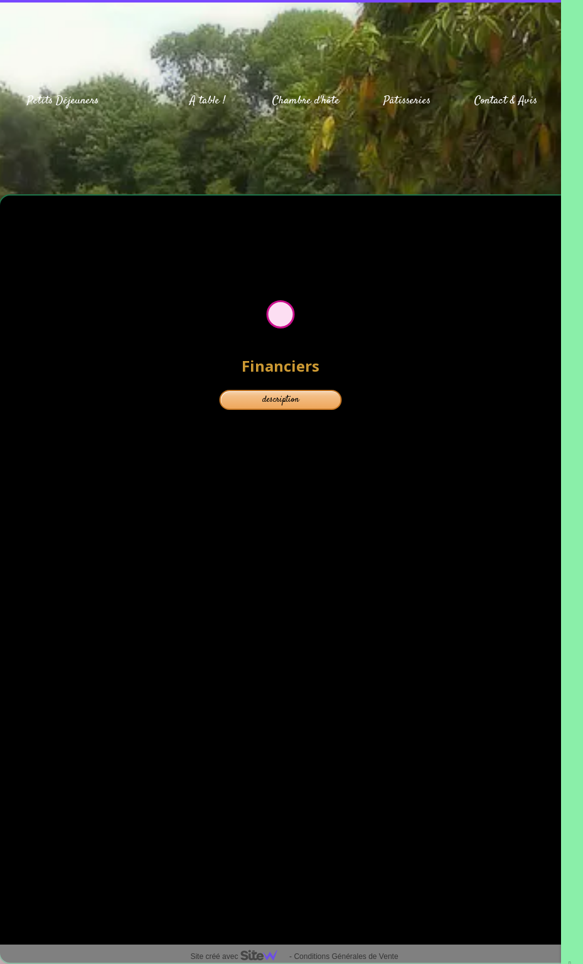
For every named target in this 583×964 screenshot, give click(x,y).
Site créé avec (238, 956)
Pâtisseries (407, 101)
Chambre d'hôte (306, 101)
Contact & (494, 101)
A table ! (207, 101)
